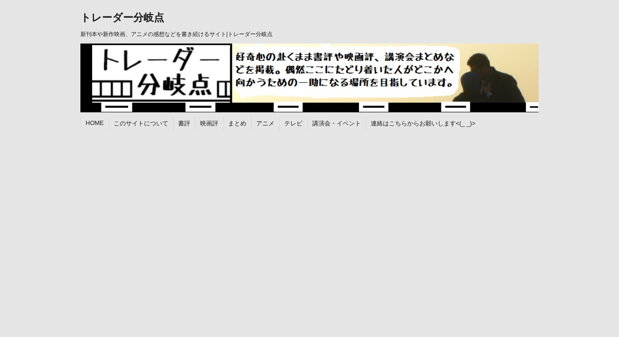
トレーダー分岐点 (122, 17)
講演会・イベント (336, 123)
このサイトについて (141, 123)
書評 (184, 123)
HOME (95, 122)
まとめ (237, 123)
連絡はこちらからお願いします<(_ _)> (423, 123)
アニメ (265, 123)
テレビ (293, 123)
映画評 (209, 123)
